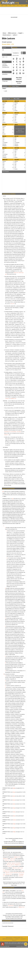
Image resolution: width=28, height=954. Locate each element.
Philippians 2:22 (9, 586)
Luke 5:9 (22, 545)
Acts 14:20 (15, 573)
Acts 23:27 (17, 561)
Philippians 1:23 (12, 538)
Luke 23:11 (16, 622)
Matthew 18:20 (18, 653)
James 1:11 (15, 586)
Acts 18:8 (17, 583)
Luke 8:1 (12, 578)
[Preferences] (26, 6)
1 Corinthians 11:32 (17, 614)
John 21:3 (15, 567)
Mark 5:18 (19, 534)
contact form (23, 943)
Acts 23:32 (22, 575)
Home (4, 33)
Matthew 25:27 (12, 608)
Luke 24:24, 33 (13, 546)
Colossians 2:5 (17, 538)
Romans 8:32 (16, 604)
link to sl (14, 940)
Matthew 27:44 (8, 695)
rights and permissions (7, 938)
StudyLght (8, 2)
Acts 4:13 (21, 537)
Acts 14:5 (10, 622)
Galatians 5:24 (16, 611)
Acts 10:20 (17, 575)
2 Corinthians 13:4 (13, 659)
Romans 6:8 (9, 583)
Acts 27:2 (23, 535)
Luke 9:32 (8, 546)
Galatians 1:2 (18, 548)
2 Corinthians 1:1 (17, 600)
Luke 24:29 (18, 562)
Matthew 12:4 (16, 541)
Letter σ (15, 35)
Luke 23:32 (11, 614)
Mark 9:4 (6, 614)
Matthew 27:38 (21, 613)
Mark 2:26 (12, 541)
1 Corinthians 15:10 (17, 556)
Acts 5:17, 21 (19, 549)
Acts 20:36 (17, 585)
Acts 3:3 (13, 570)
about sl (23, 938)
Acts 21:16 (16, 572)
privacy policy (17, 937)
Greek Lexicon (7, 35)
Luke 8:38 (14, 534)
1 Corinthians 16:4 (18, 577)
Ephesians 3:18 (14, 624)
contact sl (17, 938)
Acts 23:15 (9, 624)
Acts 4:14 (21, 559)
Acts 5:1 (8, 585)
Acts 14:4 (20, 553)
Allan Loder (20, 918)
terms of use (9, 937)
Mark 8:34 (17, 608)
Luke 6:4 (22, 541)
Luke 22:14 (13, 564)
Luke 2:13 (10, 565)
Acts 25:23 (17, 570)
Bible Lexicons (12, 33)
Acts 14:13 (12, 585)
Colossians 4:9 (16, 610)
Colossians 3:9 (22, 611)
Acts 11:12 (19, 567)
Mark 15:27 (18, 605)
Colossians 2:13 (10, 610)
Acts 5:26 (19, 569)
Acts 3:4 (19, 622)
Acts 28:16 (22, 562)
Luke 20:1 (12, 561)
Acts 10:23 (11, 573)
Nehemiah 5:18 (10, 667)
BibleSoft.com (21, 843)
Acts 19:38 (22, 551)
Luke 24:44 (17, 537)
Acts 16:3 (19, 573)
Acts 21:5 (21, 585)
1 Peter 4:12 (8, 493)
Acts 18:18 (20, 578)
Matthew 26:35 (22, 581)
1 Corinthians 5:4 (13, 642)
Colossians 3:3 (7, 616)
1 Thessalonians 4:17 (15, 616)
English (20, 33)
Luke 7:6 (13, 575)
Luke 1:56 (13, 562)
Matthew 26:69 (10, 535)
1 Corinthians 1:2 (11, 600)
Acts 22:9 (14, 543)
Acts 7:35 (14, 661)
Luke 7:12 (10, 534)
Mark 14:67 (16, 535)
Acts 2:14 (14, 559)
